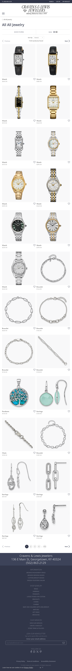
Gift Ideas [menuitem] (36, 612)
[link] (7, 1)
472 (44, 546)
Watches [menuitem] (36, 609)
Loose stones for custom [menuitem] (36, 597)
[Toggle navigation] (3, 13)
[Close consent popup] (40, 667)
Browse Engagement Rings (35, 573)
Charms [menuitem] (36, 604)
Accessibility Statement (48, 661)
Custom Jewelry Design (36, 578)
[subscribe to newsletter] (63, 643)
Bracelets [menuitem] (35, 599)
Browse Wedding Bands (36, 575)
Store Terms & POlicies (36, 628)
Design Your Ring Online (36, 580)
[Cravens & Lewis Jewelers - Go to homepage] (36, 9)
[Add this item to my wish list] (33, 79)
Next (66, 41)
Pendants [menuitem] (36, 594)
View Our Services (36, 623)
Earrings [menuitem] (36, 591)
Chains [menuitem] (36, 602)
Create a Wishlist (36, 626)
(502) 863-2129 (36, 563)
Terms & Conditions (33, 661)
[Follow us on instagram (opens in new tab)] (34, 651)
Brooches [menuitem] (36, 615)
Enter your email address (36, 639)
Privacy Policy (20, 661)
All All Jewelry (8, 19)
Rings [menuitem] (36, 589)
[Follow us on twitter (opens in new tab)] (37, 651)
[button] (51, 1)
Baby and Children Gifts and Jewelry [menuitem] (36, 607)
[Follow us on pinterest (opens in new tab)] (41, 651)
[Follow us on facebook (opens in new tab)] (31, 651)
